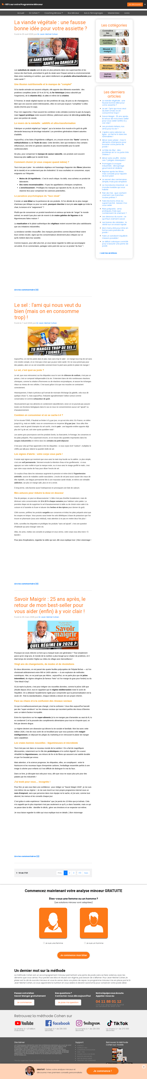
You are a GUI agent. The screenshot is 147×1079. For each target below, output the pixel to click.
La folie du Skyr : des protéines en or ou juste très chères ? (115, 152)
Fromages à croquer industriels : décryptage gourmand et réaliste (113, 165)
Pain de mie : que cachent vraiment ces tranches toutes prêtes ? (114, 195)
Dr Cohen (33, 13)
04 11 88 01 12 (108, 1002)
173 (80, 873)
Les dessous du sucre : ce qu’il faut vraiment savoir (114, 217)
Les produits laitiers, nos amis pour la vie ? (113, 127)
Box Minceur (73, 13)
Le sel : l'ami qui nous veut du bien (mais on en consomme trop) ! (47, 311)
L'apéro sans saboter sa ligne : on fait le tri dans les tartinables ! (114, 134)
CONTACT (80, 1046)
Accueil (20, 13)
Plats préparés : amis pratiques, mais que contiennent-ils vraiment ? (114, 211)
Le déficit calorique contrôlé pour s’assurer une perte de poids (115, 243)
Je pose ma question (68, 1003)
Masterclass (113, 13)
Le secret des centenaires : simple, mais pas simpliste (115, 180)
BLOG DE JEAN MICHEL (84, 1057)
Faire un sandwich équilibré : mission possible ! (115, 237)
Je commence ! (102, 1070)
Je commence (24, 1003)
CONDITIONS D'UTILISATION (86, 1051)
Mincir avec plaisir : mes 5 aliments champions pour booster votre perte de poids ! (114, 143)
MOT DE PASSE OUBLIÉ (84, 1059)
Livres (127, 13)
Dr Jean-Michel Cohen (47, 34)
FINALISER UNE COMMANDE (86, 1062)
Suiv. (86, 873)
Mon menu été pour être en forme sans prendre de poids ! (115, 230)
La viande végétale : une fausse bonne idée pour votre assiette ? (50, 25)
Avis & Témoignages (93, 13)
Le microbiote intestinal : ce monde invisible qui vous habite (115, 187)
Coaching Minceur (52, 13)
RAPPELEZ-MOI (82, 1049)
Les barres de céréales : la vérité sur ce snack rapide (114, 223)
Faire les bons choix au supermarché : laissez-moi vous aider (114, 203)
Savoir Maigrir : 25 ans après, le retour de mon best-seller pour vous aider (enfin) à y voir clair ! (49, 605)
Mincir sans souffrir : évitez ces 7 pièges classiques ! (114, 159)
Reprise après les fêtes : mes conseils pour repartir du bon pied (114, 173)
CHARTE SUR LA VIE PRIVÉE (86, 1055)
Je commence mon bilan (73, 955)
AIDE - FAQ (81, 1053)
